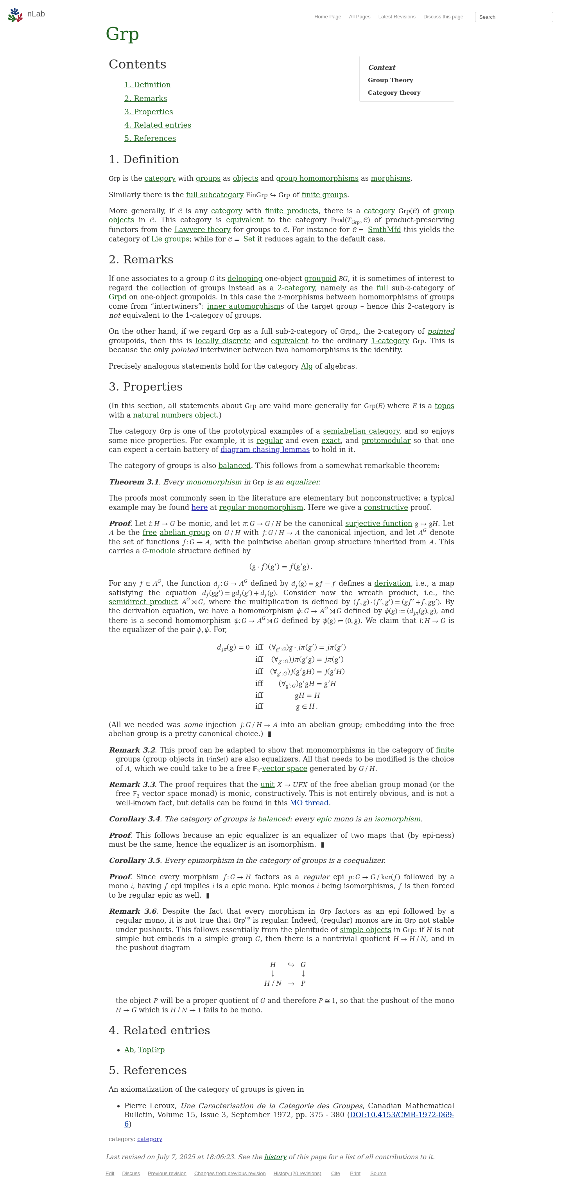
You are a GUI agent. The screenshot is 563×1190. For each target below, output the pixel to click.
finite (445, 750)
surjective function (378, 523)
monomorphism (213, 482)
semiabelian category (361, 431)
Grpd (118, 297)
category (160, 178)
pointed (440, 331)
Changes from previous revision (230, 1173)
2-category (296, 288)
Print (355, 1173)
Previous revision (167, 1173)
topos (444, 405)
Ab (129, 1050)
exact (331, 440)
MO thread (309, 803)
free (150, 532)
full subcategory (215, 195)
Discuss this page (443, 17)
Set (249, 239)
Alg (307, 366)
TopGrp (151, 1050)
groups (208, 178)
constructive (386, 507)
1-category (390, 341)
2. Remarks (145, 98)
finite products (292, 211)
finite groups (324, 195)
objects (245, 178)
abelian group (185, 532)
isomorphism (398, 819)
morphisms (391, 178)
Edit (110, 1173)
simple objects (365, 929)
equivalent (245, 220)
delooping (245, 278)
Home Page (327, 17)
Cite (335, 1173)
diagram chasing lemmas (265, 449)
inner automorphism (243, 306)
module (162, 551)
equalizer (302, 482)
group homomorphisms (317, 178)
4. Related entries (157, 125)
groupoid (320, 278)
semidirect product (143, 602)
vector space (285, 768)
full (382, 288)
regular (269, 440)
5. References (150, 138)
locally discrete (223, 341)
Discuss (131, 1173)
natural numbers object (175, 415)
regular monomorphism (261, 507)
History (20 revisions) (297, 1173)
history (275, 1157)
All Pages (360, 17)
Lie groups (170, 239)
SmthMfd (384, 229)
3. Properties (148, 111)
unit (267, 784)
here (200, 507)
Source (378, 1173)
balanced (235, 465)
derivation (393, 583)
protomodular (386, 440)
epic (323, 819)
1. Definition (147, 84)
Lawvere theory (202, 229)
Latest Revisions (397, 17)
